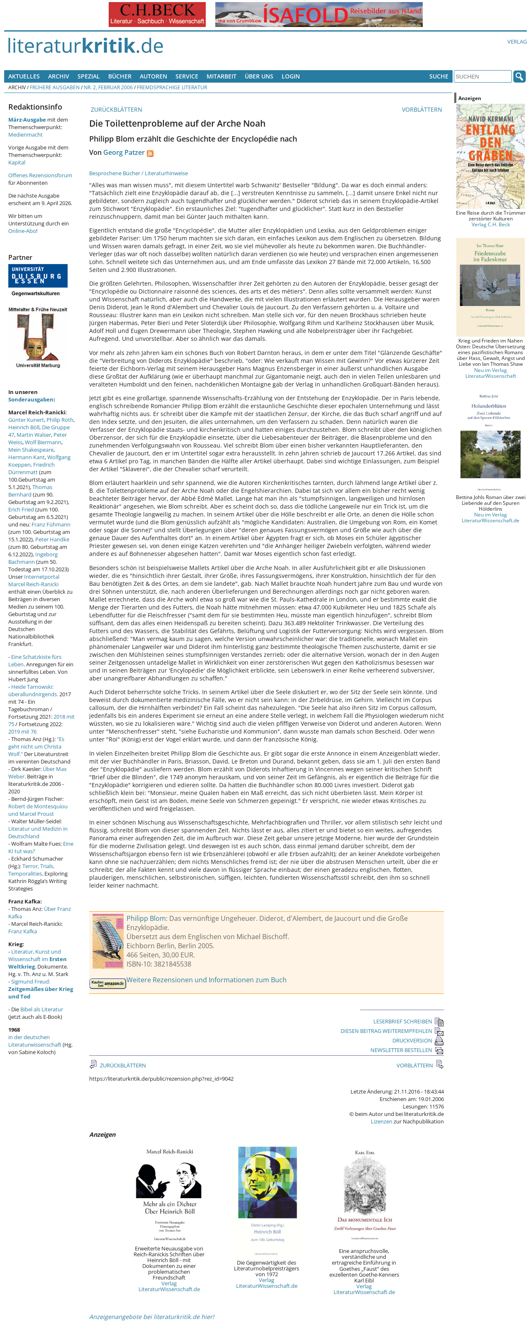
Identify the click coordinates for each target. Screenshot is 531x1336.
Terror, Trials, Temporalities (31, 869)
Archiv (58, 76)
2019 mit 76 (22, 731)
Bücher (120, 76)
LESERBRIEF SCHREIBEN (408, 1021)
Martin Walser (34, 434)
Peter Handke (52, 539)
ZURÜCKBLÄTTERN (115, 109)
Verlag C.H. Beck (491, 224)
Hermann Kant (26, 457)
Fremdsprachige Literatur (172, 87)
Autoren (153, 76)
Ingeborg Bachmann (33, 558)
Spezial (89, 76)
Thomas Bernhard (30, 490)
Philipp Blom (146, 918)
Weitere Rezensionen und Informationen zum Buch (207, 979)
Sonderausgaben (31, 399)
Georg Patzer (124, 152)
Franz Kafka (22, 931)
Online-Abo (22, 231)
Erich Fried (21, 509)
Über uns (259, 76)
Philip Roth (59, 419)
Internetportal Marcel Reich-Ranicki (33, 580)
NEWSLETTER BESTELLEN (407, 1050)
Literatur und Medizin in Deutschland (38, 832)
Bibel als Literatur (41, 1009)
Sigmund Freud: (40, 989)
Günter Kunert (26, 419)
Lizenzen (381, 1121)
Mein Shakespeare (31, 449)
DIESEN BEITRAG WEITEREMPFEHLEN (392, 1031)
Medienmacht (25, 134)
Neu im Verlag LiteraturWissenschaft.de (490, 517)
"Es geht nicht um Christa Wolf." (36, 746)
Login (291, 76)
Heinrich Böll (23, 427)
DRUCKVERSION (418, 1040)
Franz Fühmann (51, 524)
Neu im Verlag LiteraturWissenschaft (490, 373)
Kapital (16, 162)
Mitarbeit (221, 76)
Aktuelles (24, 76)
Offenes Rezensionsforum (40, 175)
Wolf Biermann (43, 442)
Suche (438, 76)
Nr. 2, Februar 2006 (108, 87)
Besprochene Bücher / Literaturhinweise (138, 173)
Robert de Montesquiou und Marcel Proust (38, 810)
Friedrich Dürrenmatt (31, 468)
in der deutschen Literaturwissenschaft (34, 1040)
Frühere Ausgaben (55, 87)
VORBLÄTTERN (423, 109)
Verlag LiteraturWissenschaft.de (169, 1286)
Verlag (517, 41)
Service (186, 76)
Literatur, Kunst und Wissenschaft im (37, 959)
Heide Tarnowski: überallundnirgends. (33, 690)
